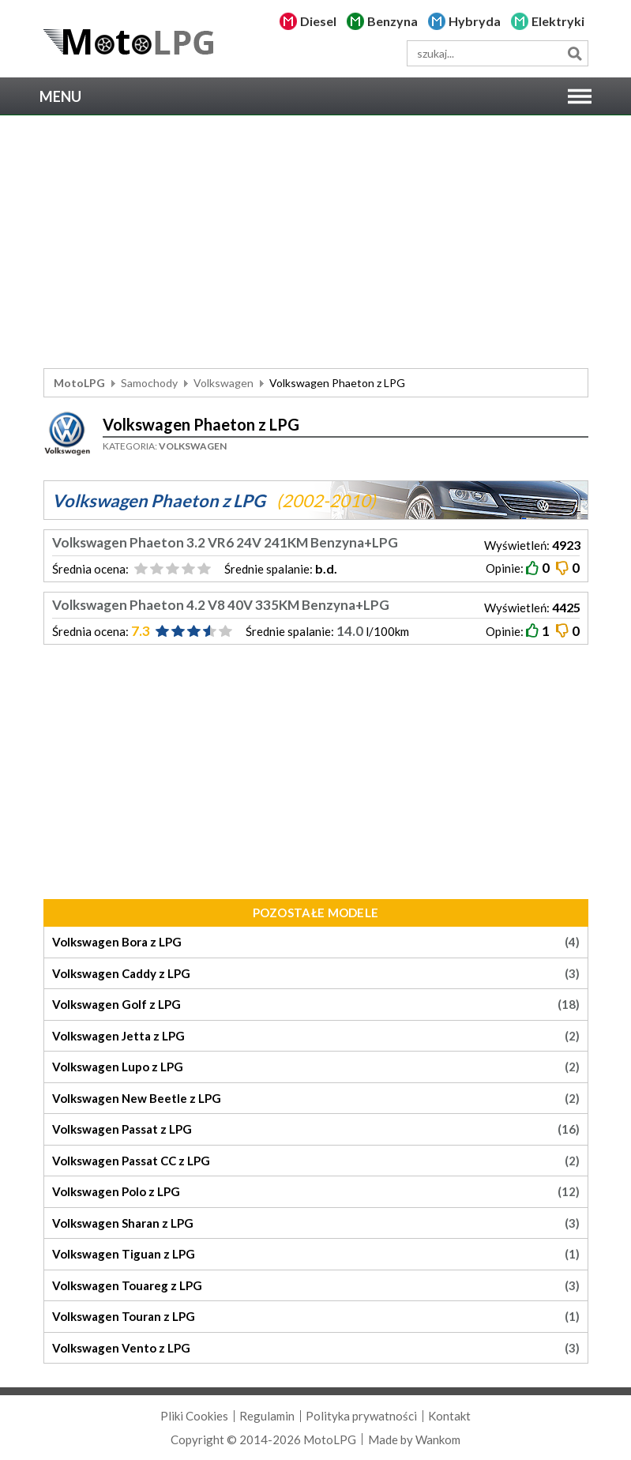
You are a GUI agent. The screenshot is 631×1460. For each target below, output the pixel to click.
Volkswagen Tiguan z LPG (316, 1254)
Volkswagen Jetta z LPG (316, 1036)
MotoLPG (79, 382)
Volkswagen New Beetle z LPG (316, 1098)
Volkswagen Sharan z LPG (316, 1223)
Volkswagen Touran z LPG (316, 1317)
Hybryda (475, 20)
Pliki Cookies (194, 1416)
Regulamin (267, 1416)
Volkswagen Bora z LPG (316, 942)
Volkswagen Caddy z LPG (316, 974)
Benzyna (392, 20)
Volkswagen (223, 382)
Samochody (149, 382)
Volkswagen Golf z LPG (316, 1004)
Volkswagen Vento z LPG (316, 1348)
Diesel (318, 20)
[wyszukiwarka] (497, 53)
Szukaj (575, 53)
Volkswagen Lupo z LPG (316, 1067)
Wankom (437, 1439)
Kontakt (449, 1416)
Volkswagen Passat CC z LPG (316, 1161)
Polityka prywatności (361, 1416)
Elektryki (557, 20)
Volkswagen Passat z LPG (316, 1129)
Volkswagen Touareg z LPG (316, 1286)
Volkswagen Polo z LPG (316, 1192)
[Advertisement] (315, 241)
